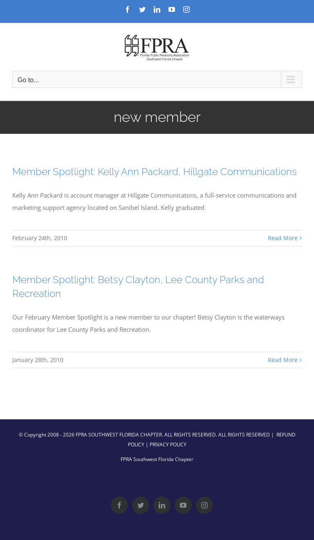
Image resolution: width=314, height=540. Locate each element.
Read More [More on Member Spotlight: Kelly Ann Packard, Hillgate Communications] (283, 238)
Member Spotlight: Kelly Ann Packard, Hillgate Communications (154, 172)
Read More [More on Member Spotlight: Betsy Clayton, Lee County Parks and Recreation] (283, 360)
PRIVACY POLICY (168, 444)
